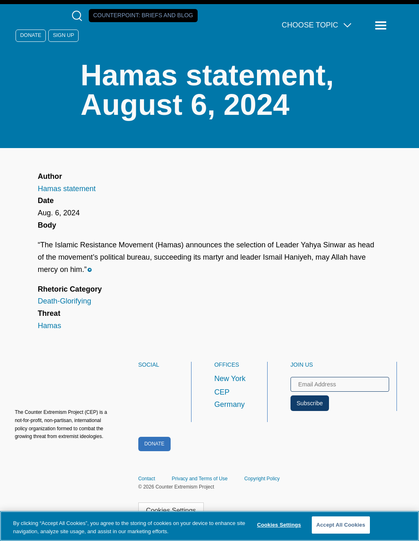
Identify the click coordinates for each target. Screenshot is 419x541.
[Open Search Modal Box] (78, 15)
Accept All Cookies (340, 525)
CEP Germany (229, 398)
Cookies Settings (171, 510)
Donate (30, 35)
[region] (209, 526)
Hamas (49, 326)
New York (230, 378)
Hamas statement (67, 189)
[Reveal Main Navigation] (382, 25)
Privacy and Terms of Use (200, 479)
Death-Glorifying (64, 301)
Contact (146, 479)
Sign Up (63, 35)
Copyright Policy (262, 479)
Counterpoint (143, 15)
